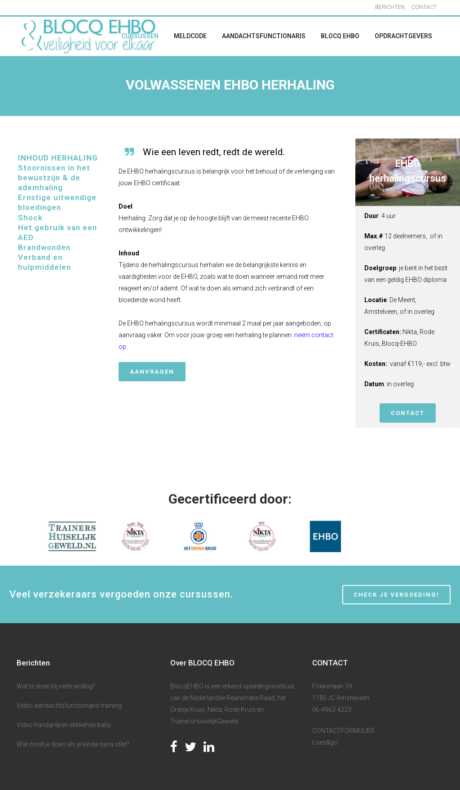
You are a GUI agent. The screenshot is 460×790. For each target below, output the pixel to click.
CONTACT (424, 7)
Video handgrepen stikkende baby (64, 724)
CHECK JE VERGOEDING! (396, 594)
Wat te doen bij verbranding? (56, 686)
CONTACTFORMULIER (343, 730)
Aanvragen (152, 371)
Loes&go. (325, 742)
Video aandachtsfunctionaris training (69, 705)
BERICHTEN (390, 7)
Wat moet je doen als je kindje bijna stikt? (73, 744)
